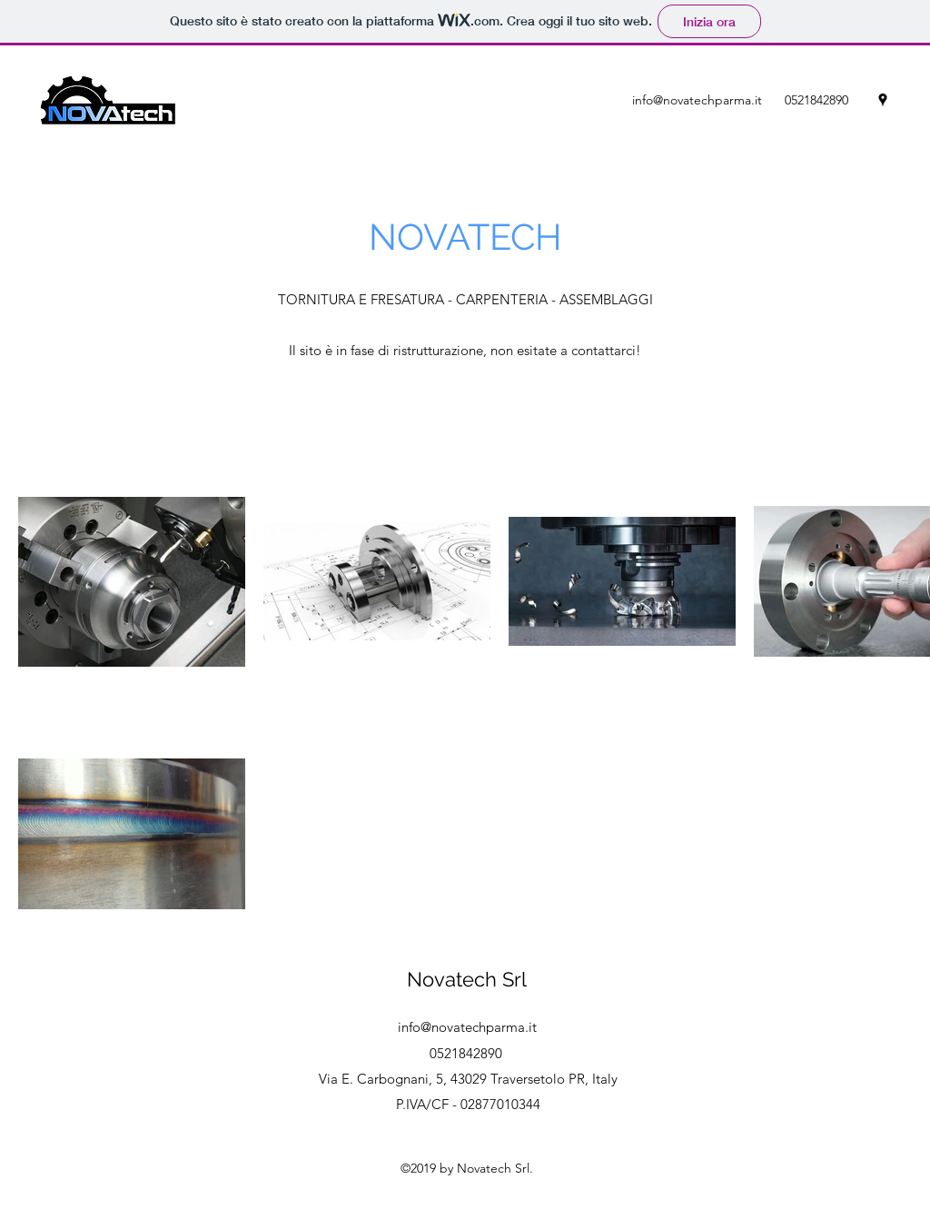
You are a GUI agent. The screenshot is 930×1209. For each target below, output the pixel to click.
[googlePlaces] (883, 100)
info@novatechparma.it (697, 100)
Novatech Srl (467, 979)
